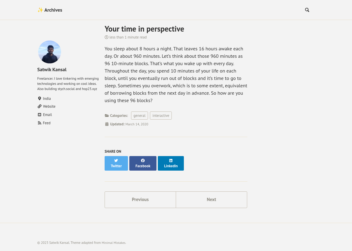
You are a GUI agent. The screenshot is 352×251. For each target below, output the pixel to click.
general (139, 115)
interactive (160, 115)
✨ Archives (49, 10)
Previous (140, 195)
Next (211, 195)
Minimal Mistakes (114, 238)
